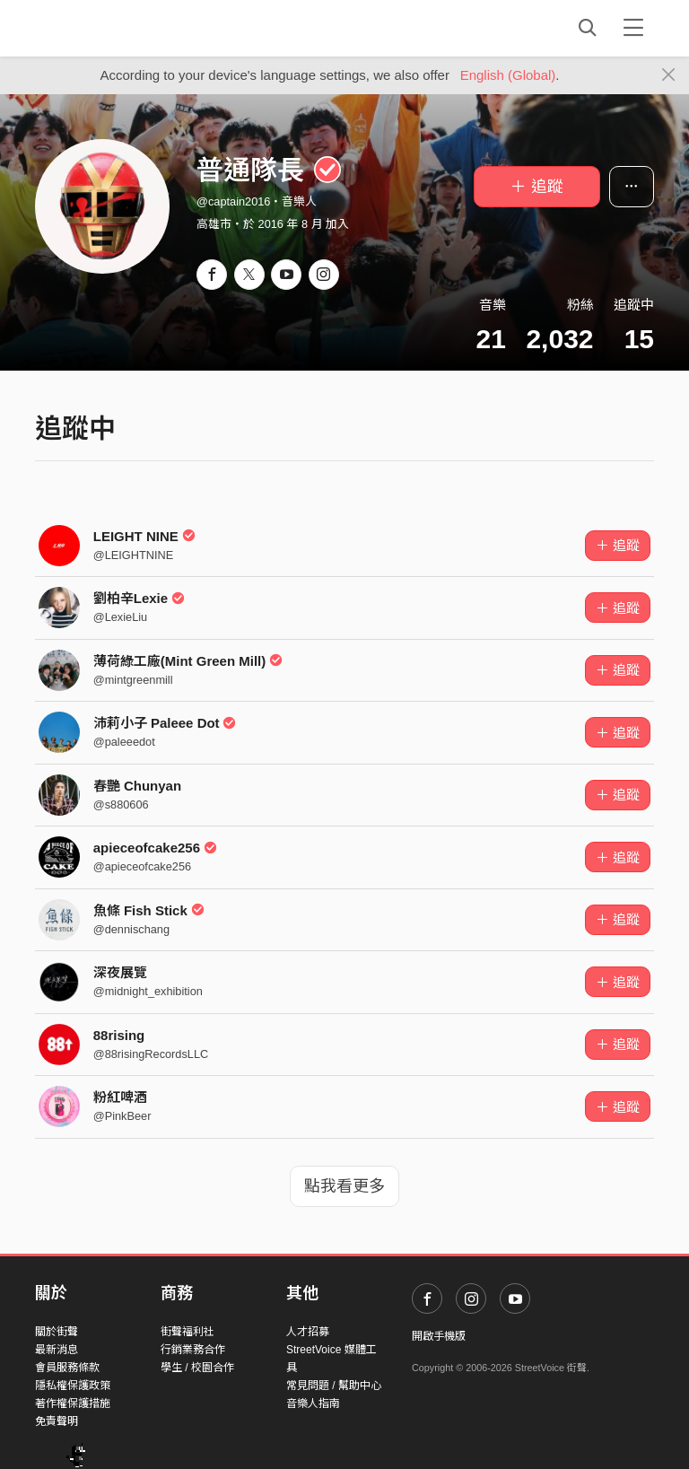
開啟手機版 (439, 1336)
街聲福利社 (187, 1331)
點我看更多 (344, 1186)
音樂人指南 (313, 1403)
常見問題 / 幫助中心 (333, 1385)
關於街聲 (56, 1331)
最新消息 (56, 1349)
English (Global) (508, 75)
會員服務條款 (67, 1367)
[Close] (669, 75)
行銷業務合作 (193, 1349)
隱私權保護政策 (72, 1385)
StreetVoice (109, 28)
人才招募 (307, 1331)
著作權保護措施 (72, 1403)
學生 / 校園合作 (197, 1367)
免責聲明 (56, 1421)
